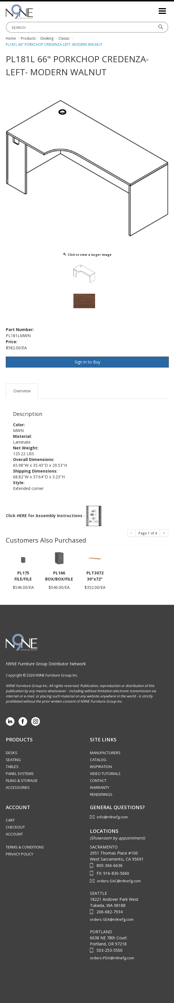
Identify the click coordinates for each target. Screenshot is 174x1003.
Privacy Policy (19, 854)
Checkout (15, 827)
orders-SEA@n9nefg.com (112, 919)
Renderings (101, 794)
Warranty (99, 787)
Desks (11, 752)
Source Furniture (35, 11)
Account (14, 834)
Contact (98, 780)
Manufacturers (105, 752)
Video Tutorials (105, 773)
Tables (12, 766)
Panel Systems (20, 773)
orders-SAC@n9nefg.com (119, 880)
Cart (10, 820)
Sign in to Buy (87, 362)
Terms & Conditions (25, 847)
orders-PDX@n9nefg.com (112, 957)
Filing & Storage (22, 780)
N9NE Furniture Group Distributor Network (46, 663)
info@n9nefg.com (112, 817)
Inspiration (101, 766)
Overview (22, 391)
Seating (13, 759)
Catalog (98, 759)
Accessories (18, 787)
